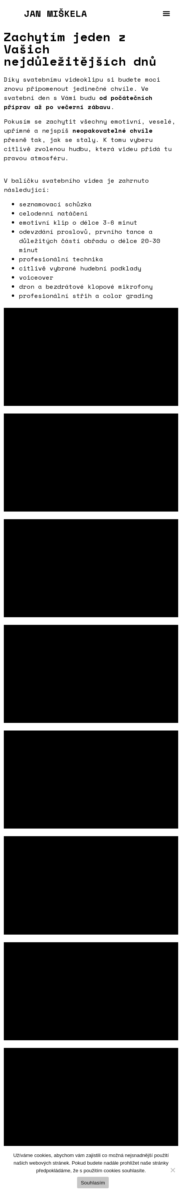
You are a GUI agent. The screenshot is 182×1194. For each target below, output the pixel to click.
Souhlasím (93, 1183)
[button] (166, 13)
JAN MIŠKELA (55, 13)
